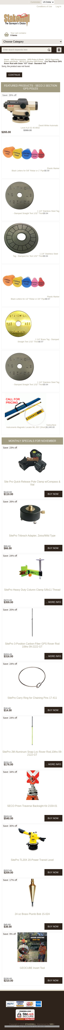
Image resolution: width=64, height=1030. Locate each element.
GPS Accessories (18, 59)
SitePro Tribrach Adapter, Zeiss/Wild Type (32, 535)
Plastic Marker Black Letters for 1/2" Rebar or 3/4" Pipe (35, 298)
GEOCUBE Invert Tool (32, 968)
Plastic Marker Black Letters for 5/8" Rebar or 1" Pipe (35, 169)
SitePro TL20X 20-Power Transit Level (32, 859)
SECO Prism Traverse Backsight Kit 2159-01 (32, 806)
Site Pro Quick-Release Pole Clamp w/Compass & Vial (32, 483)
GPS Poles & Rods (35, 59)
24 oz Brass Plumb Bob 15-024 (32, 914)
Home (6, 59)
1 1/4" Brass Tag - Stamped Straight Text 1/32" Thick (38, 340)
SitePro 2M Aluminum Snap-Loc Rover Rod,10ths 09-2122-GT (32, 753)
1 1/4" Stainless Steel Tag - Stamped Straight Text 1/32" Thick (36, 212)
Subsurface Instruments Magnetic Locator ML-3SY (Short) (31, 426)
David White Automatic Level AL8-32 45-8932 (39, 126)
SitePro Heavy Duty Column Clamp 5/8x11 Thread (32, 589)
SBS (52, 1024)
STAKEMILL (30, 1024)
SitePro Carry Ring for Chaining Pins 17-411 (32, 697)
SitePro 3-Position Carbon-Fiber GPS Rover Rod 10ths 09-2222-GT (32, 645)
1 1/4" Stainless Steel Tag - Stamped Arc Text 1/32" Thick (35, 255)
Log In (58, 6)
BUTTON (59, 50)
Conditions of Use (44, 6)
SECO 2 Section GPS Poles (31, 61)
